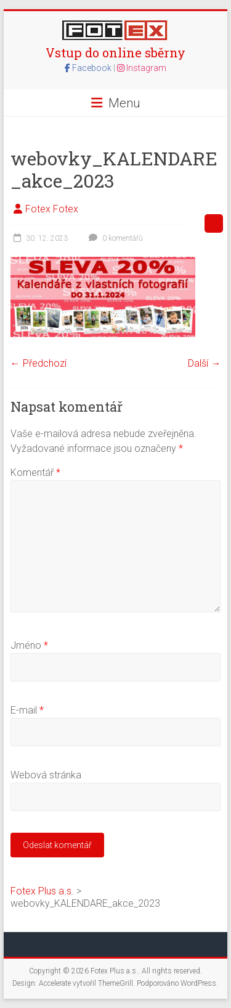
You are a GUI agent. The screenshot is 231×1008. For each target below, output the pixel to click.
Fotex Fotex (51, 209)
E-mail (27, 710)
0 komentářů (114, 238)
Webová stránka (45, 775)
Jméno (29, 645)
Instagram (141, 68)
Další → (204, 363)
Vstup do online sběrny (115, 52)
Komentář (35, 472)
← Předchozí (38, 363)
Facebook (89, 68)
